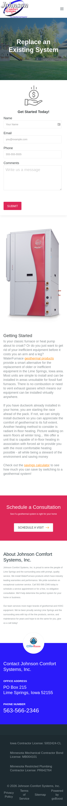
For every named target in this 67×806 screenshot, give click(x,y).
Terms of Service (24, 794)
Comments (11, 163)
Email (8, 133)
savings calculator (37, 465)
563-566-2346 (21, 710)
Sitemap (40, 794)
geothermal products (39, 358)
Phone (8, 148)
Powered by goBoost (57, 794)
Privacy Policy (9, 794)
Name (8, 118)
